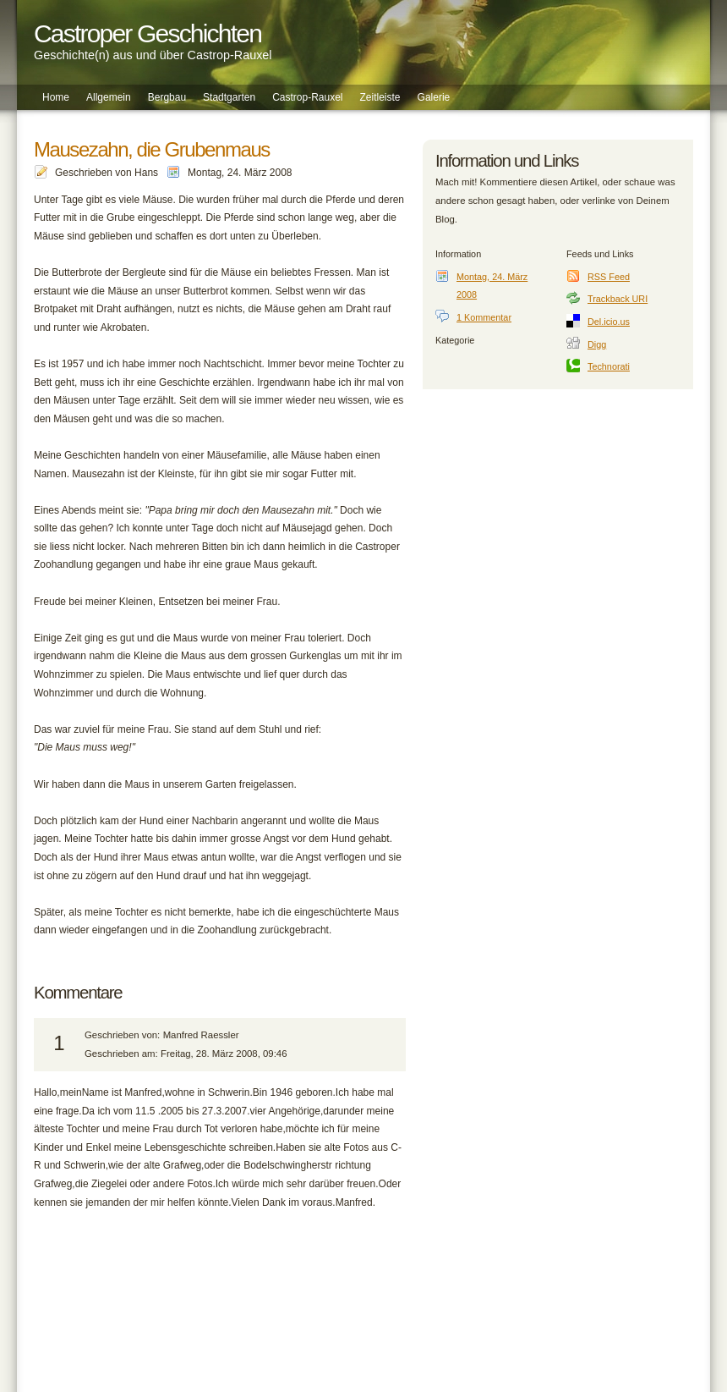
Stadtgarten (229, 97)
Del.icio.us (609, 321)
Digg (597, 344)
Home (55, 97)
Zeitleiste (380, 97)
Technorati (609, 366)
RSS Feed (609, 277)
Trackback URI (618, 299)
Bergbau (167, 97)
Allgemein (108, 97)
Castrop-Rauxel (307, 97)
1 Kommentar (483, 317)
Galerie (434, 97)
